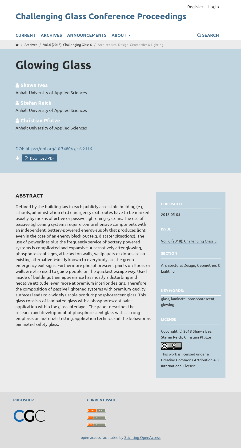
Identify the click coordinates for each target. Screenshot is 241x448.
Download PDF (42, 158)
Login (213, 6)
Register (195, 6)
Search (208, 35)
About (119, 35)
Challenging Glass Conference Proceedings (101, 16)
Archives (51, 35)
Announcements (86, 35)
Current (26, 35)
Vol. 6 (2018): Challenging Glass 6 (67, 44)
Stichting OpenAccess (142, 437)
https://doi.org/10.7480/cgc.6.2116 (59, 148)
